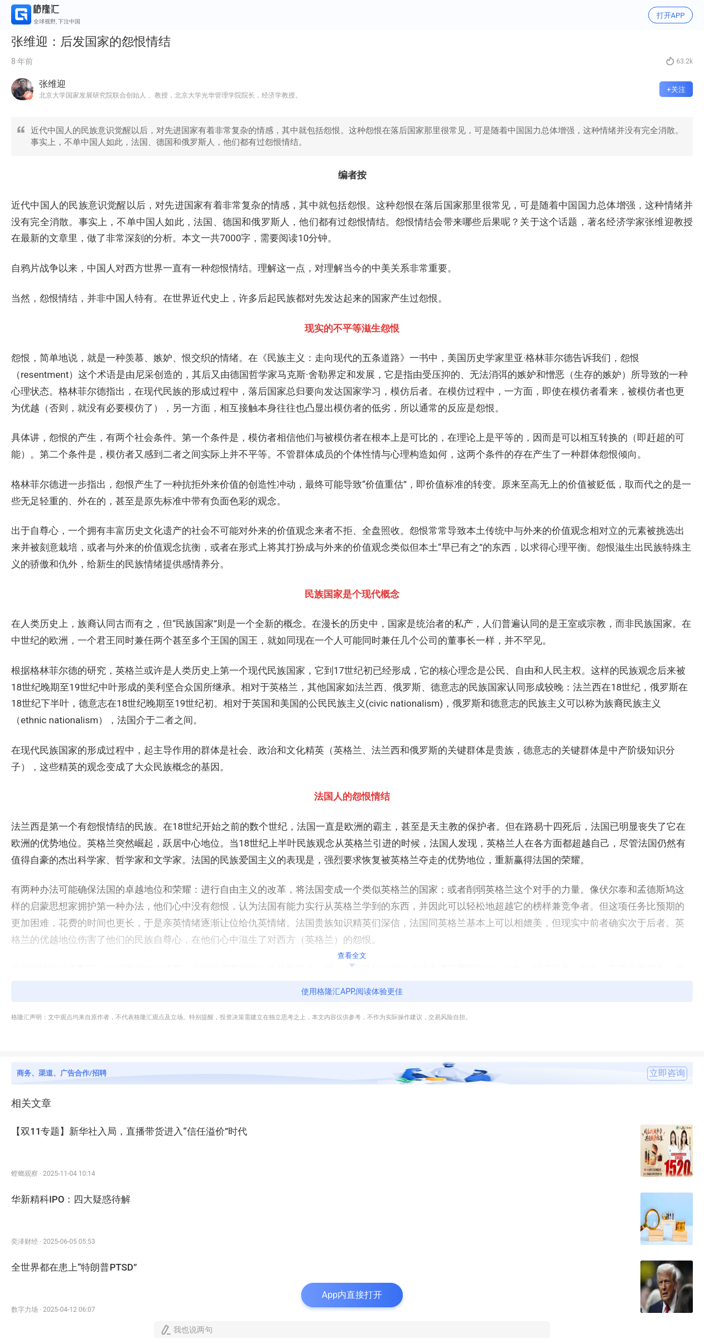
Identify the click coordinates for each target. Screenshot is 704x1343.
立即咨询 (667, 1073)
